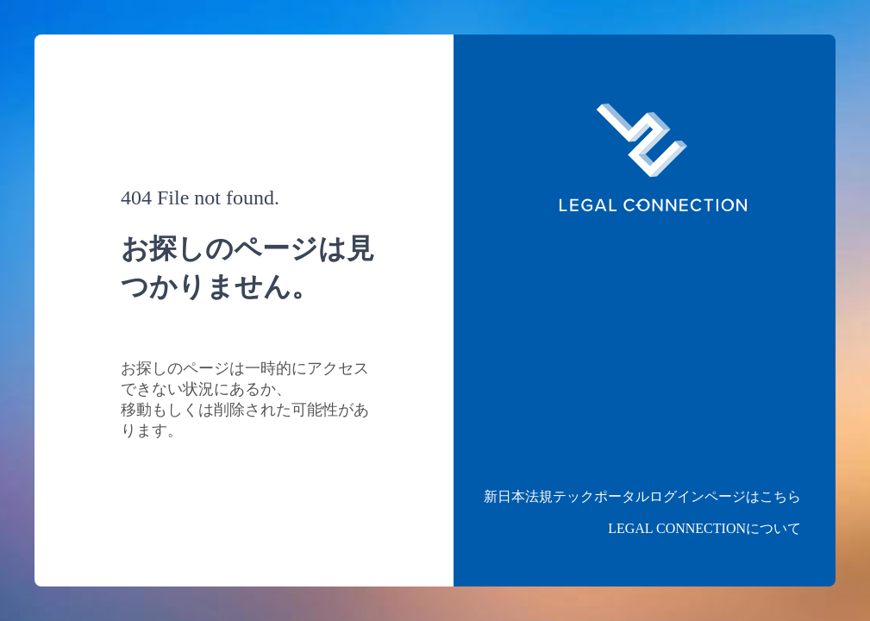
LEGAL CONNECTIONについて (704, 528)
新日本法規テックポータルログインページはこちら (642, 496)
